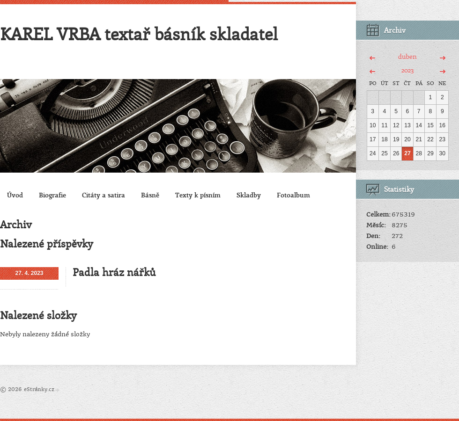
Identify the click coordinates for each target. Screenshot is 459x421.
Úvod (15, 194)
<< (372, 56)
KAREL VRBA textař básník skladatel (139, 33)
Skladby (249, 194)
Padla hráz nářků (114, 272)
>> (442, 56)
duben (407, 56)
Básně (150, 194)
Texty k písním (198, 194)
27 (407, 153)
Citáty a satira (103, 194)
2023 (407, 69)
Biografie (52, 194)
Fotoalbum (293, 194)
